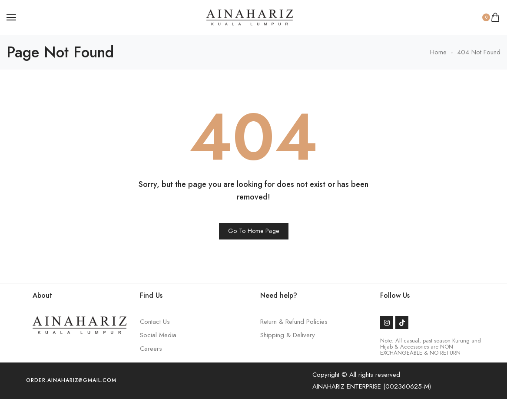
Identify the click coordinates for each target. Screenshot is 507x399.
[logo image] (249, 16)
